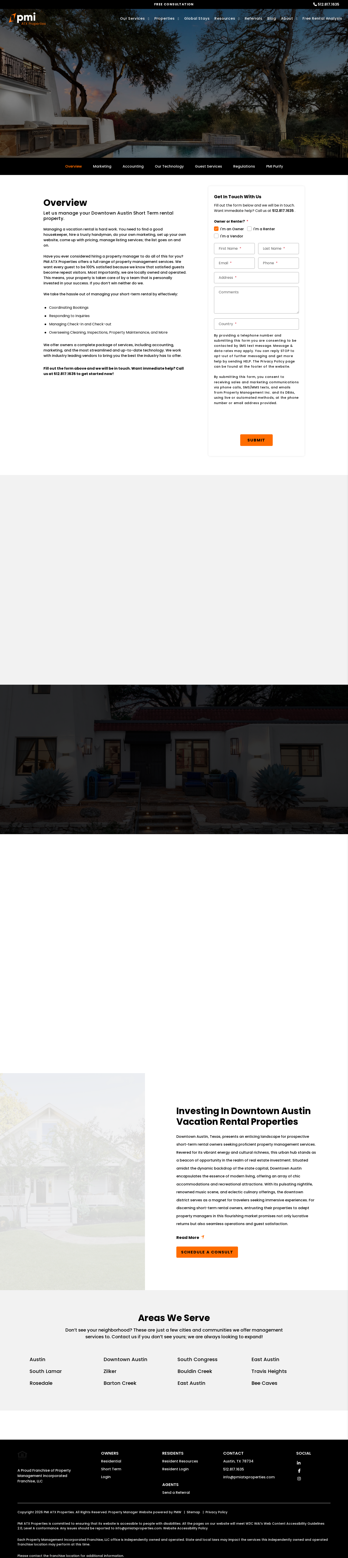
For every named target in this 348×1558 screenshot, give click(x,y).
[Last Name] (278, 248)
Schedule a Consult (207, 1229)
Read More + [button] (246, 1215)
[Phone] (278, 263)
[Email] (234, 263)
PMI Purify (274, 166)
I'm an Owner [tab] (232, 229)
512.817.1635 (328, 4)
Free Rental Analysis (322, 18)
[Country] (256, 324)
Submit (258, 417)
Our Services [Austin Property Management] (132, 18)
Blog (271, 18)
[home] (27, 19)
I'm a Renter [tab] (264, 229)
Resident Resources (180, 1438)
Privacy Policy (216, 1489)
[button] (298, 1440)
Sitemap (193, 1489)
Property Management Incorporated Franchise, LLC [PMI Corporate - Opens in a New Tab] (44, 1449)
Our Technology (169, 166)
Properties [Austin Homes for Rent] (164, 18)
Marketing (102, 166)
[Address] (256, 277)
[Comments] (256, 300)
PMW (177, 1489)
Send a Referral (176, 1469)
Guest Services (208, 166)
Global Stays (197, 18)
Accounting (133, 166)
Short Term (111, 1446)
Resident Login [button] (175, 1446)
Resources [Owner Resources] (224, 18)
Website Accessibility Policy (185, 1505)
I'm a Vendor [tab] (231, 236)
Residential (111, 1438)
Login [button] (106, 1453)
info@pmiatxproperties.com (249, 1454)
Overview (73, 166)
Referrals (253, 18)
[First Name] (234, 248)
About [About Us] (287, 18)
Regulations (244, 166)
